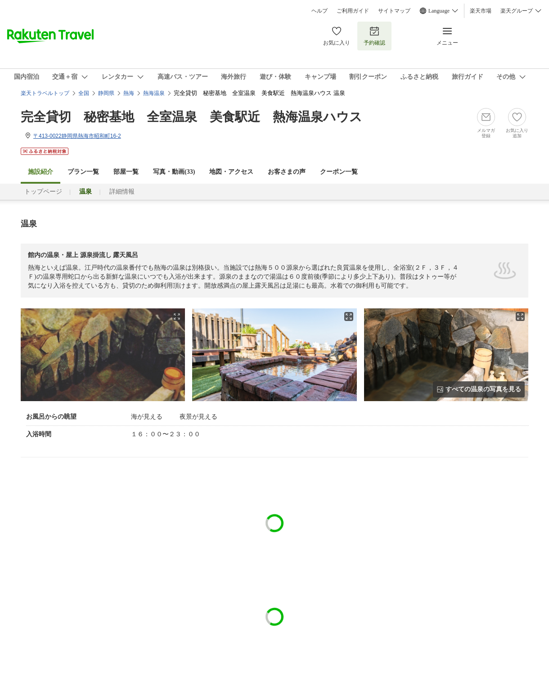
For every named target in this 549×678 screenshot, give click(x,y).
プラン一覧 (83, 171)
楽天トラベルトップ (45, 93)
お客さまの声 (287, 171)
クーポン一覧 (339, 171)
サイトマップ (394, 11)
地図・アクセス (231, 171)
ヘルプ (319, 11)
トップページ (43, 191)
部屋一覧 (126, 171)
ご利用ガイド (353, 11)
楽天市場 (480, 11)
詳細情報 (122, 191)
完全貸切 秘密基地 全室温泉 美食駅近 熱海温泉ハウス (191, 117)
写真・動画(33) (174, 171)
